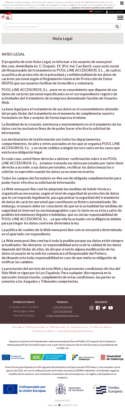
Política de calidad (101, 327)
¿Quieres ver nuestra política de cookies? (92, 7)
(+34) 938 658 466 (62, 306)
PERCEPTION (70, 405)
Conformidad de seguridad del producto (75, 331)
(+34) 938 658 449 (62, 311)
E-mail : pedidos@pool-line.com (62, 315)
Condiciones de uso (79, 327)
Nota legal (17, 327)
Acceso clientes (116, 11)
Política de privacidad (35, 327)
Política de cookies (57, 327)
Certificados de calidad (42, 331)
